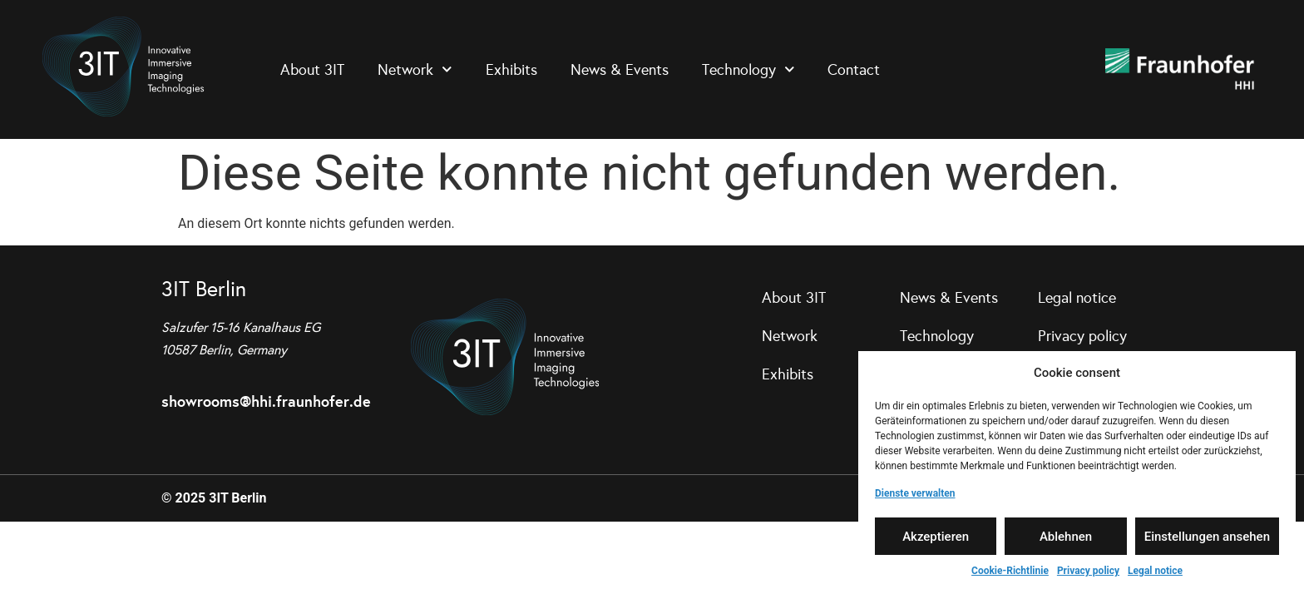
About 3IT (312, 70)
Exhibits (511, 70)
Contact (853, 70)
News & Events (619, 70)
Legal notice (1155, 571)
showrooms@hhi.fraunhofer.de (266, 401)
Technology (748, 69)
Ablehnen (1066, 536)
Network (415, 69)
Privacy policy (1088, 571)
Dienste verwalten (915, 493)
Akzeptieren (935, 536)
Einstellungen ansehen (1207, 536)
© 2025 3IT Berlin (214, 498)
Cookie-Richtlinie (1010, 571)
